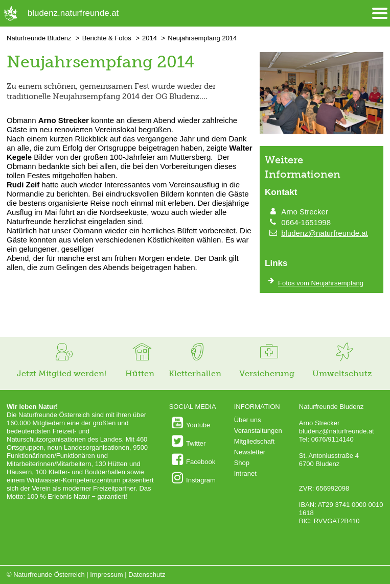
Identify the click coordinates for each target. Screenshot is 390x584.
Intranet (245, 473)
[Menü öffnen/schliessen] (379, 13)
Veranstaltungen (258, 430)
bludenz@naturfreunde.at (324, 233)
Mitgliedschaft (254, 441)
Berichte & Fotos (106, 38)
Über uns (247, 420)
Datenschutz (146, 574)
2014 (149, 38)
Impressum (106, 574)
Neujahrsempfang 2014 (202, 38)
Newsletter (249, 452)
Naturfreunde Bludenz (39, 38)
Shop (241, 463)
